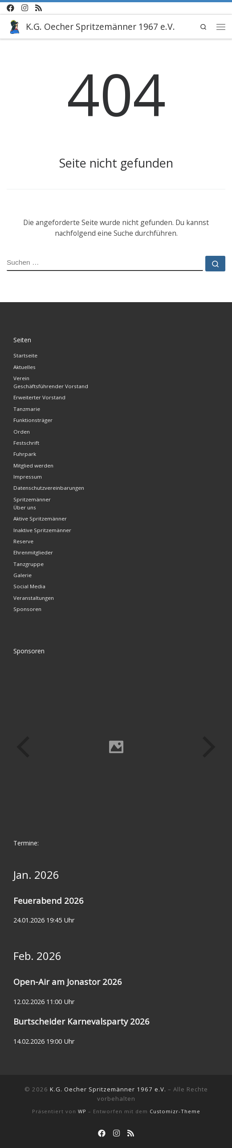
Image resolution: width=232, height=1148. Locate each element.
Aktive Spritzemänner (40, 518)
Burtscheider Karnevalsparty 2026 (81, 1021)
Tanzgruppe (28, 564)
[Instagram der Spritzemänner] (24, 8)
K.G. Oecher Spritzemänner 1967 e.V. (108, 1089)
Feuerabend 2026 (48, 900)
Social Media (29, 586)
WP (82, 1111)
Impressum (27, 476)
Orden (21, 431)
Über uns (24, 507)
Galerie (22, 575)
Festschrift (26, 442)
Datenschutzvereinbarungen (48, 487)
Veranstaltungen (33, 597)
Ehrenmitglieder (33, 552)
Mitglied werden (33, 465)
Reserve (23, 541)
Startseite (25, 355)
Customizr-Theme (175, 1111)
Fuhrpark (24, 454)
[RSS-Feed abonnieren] (38, 8)
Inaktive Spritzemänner (42, 530)
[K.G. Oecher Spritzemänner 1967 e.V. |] (15, 26)
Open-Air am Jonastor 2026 (67, 981)
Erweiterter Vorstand (39, 397)
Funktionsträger (33, 420)
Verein (21, 378)
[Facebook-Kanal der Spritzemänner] (10, 8)
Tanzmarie (26, 409)
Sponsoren (27, 609)
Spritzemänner (32, 499)
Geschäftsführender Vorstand (50, 386)
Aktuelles (24, 367)
